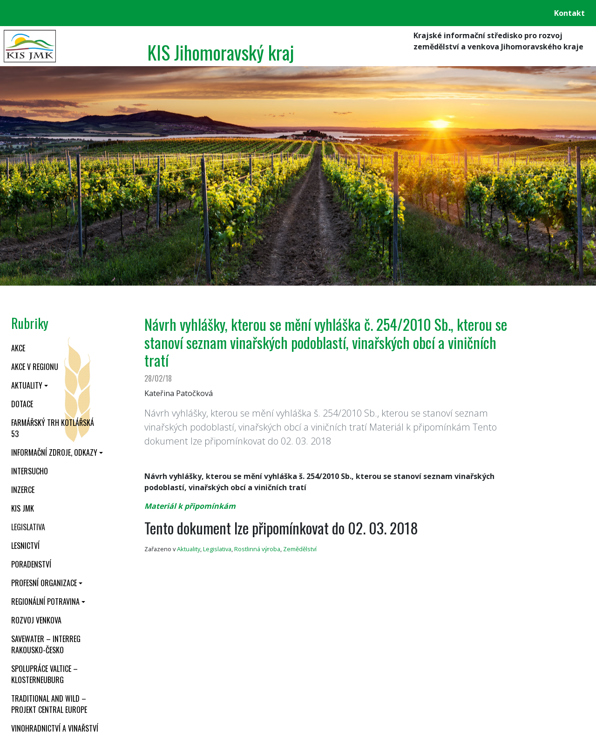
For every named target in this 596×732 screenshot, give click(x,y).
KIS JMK (22, 508)
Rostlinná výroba (257, 549)
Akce (18, 348)
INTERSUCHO (29, 471)
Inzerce (22, 489)
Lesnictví (25, 545)
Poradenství (31, 564)
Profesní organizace (44, 582)
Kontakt (569, 13)
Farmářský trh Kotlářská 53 (52, 428)
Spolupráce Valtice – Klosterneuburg (44, 674)
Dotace (22, 404)
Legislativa (28, 527)
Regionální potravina (45, 601)
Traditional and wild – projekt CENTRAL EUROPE (49, 704)
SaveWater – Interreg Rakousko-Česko (46, 644)
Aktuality (26, 385)
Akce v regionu (34, 366)
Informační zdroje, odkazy (54, 452)
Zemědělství (300, 549)
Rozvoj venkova (36, 620)
